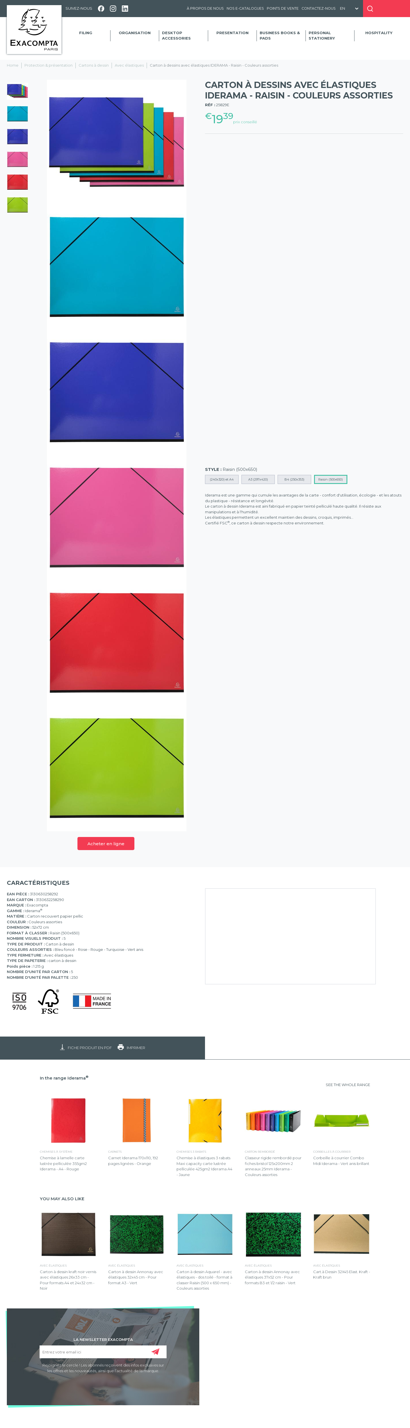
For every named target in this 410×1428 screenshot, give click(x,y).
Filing (85, 32)
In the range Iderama (64, 1078)
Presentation (232, 32)
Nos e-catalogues (245, 8)
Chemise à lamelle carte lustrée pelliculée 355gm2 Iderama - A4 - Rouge (63, 1163)
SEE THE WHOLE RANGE (348, 1084)
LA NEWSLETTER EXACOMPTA (103, 1339)
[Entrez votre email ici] (103, 1351)
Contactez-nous (319, 8)
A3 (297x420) (258, 479)
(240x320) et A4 (222, 479)
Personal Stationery (322, 35)
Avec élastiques (129, 65)
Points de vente (283, 8)
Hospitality (378, 32)
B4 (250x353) (294, 479)
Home (13, 65)
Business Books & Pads (280, 35)
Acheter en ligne (105, 843)
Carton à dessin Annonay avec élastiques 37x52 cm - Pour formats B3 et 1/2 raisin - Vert (272, 1277)
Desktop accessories (176, 35)
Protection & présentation (48, 65)
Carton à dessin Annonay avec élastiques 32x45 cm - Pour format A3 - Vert (135, 1277)
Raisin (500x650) (330, 479)
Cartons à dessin (94, 65)
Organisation (135, 32)
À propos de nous (205, 8)
